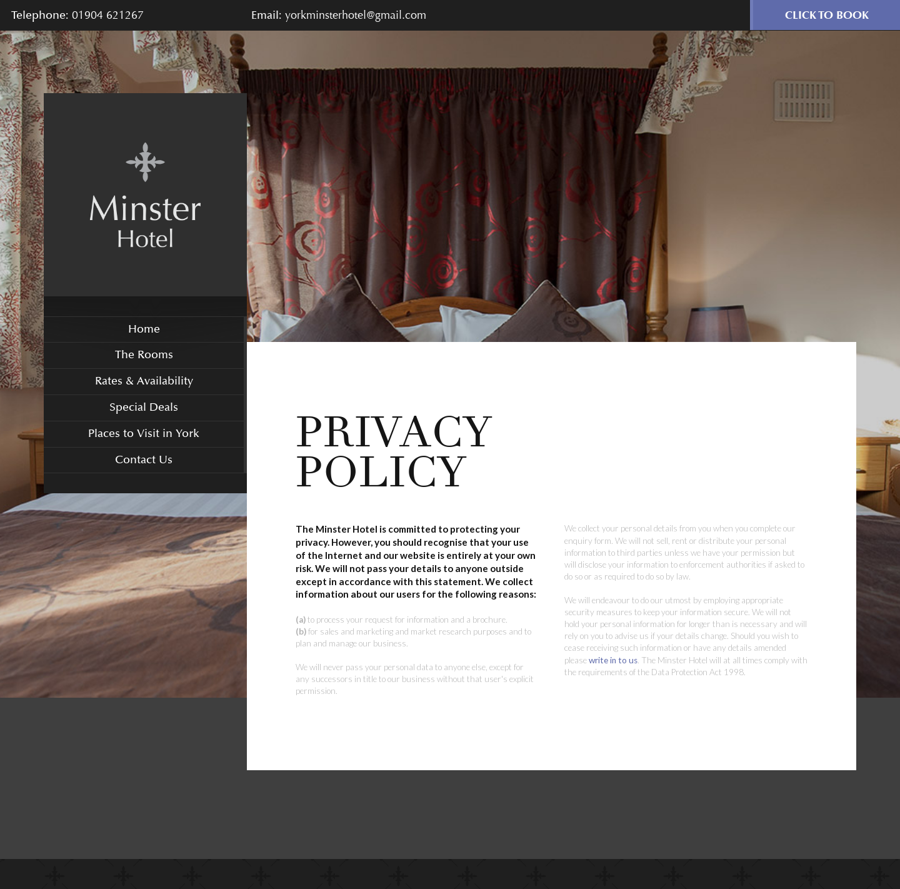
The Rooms (144, 354)
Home (144, 329)
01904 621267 (108, 15)
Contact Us (143, 459)
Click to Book (827, 15)
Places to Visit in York (143, 433)
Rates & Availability (144, 381)
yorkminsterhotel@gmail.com (355, 15)
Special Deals (143, 407)
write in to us (613, 660)
